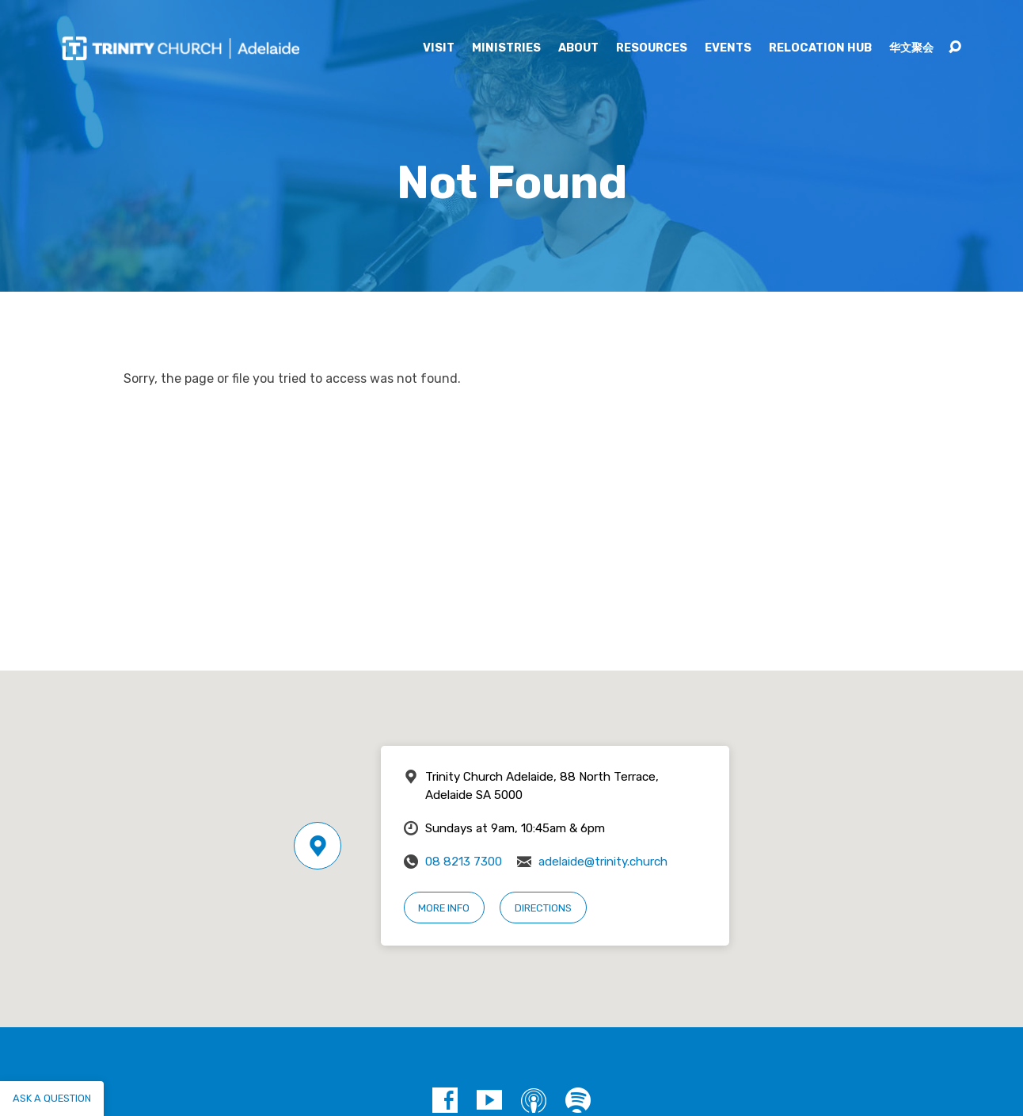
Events (728, 48)
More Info (444, 908)
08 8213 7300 (463, 861)
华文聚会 (911, 48)
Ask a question (52, 1098)
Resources (651, 48)
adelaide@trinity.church (602, 861)
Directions (543, 908)
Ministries (506, 48)
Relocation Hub (820, 48)
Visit (438, 48)
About (578, 48)
